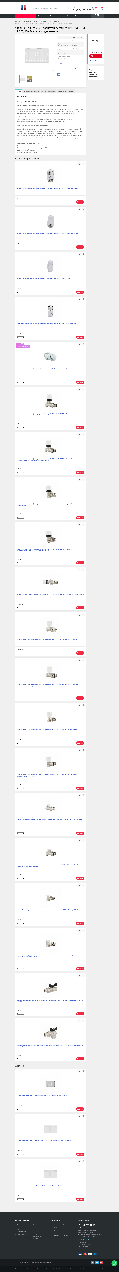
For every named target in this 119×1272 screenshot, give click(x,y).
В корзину (97, 56)
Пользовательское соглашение (38, 1226)
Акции (69, 16)
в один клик (95, 60)
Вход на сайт (99, 3)
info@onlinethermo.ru (84, 1228)
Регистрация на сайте (21, 1226)
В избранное (92, 36)
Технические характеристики (31, 91)
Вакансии (66, 1233)
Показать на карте (83, 1239)
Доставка (78, 16)
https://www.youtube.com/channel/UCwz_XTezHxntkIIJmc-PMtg (101, 1262)
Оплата (55, 1230)
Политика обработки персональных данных (37, 1235)
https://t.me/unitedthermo (97, 1262)
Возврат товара (22, 1231)
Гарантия (20, 1229)
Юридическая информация (37, 1230)
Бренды (52, 16)
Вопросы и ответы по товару (68, 68)
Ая (21, 1269)
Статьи (61, 16)
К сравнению (99, 36)
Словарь (65, 1235)
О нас (55, 1225)
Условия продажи (65, 1230)
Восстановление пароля (22, 1235)
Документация (62, 91)
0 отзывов (60, 63)
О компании (42, 16)
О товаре (18, 91)
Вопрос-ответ (52, 91)
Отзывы (43, 91)
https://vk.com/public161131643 (92, 1262)
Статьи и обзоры (65, 1226)
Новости (56, 1235)
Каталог (27, 16)
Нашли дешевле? (93, 45)
